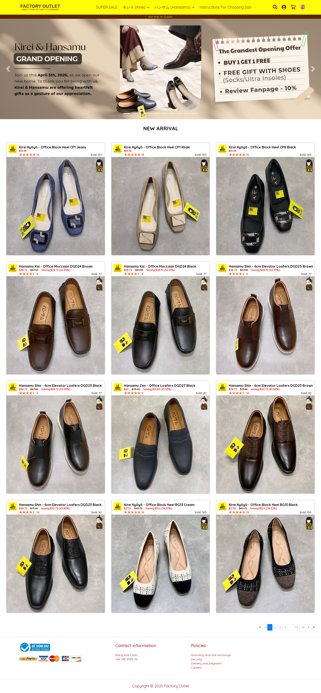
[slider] (27, 154)
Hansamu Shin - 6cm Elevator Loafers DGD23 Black (60, 505)
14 (303, 627)
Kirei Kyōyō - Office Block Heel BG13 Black (263, 505)
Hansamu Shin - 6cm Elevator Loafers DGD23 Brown (271, 385)
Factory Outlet (176, 686)
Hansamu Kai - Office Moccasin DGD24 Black (160, 266)
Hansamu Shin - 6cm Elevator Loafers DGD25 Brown (271, 266)
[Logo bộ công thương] (34, 647)
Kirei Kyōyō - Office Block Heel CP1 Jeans (52, 147)
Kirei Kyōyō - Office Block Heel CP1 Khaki (157, 147)
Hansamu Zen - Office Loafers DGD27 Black (159, 385)
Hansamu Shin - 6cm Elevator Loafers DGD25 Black (60, 385)
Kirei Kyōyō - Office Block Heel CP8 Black (262, 147)
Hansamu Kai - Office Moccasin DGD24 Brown (56, 266)
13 (296, 627)
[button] (8, 69)
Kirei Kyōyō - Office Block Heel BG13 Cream (159, 505)
